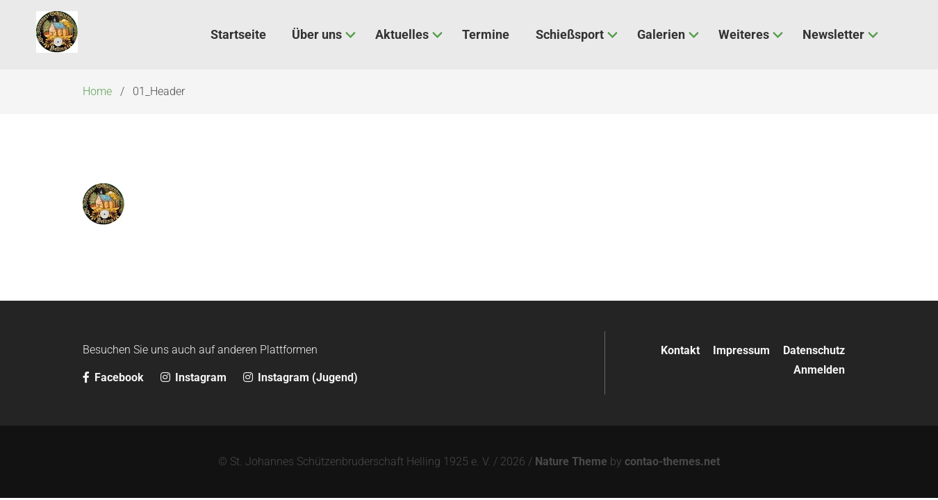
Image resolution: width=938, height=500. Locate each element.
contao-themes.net (672, 461)
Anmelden (819, 369)
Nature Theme (571, 461)
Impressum (741, 350)
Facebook (115, 377)
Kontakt (680, 350)
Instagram (195, 377)
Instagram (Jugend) (300, 377)
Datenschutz (814, 350)
